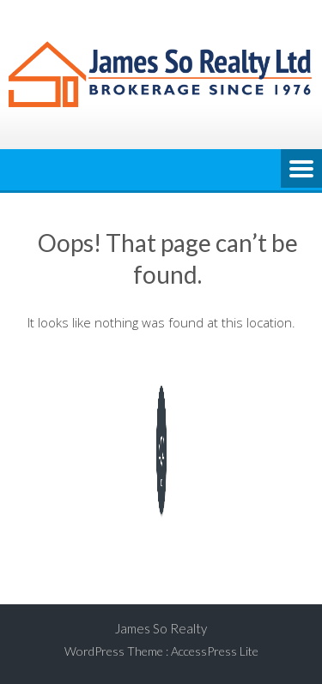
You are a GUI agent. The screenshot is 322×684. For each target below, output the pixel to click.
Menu (301, 169)
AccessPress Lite (214, 651)
